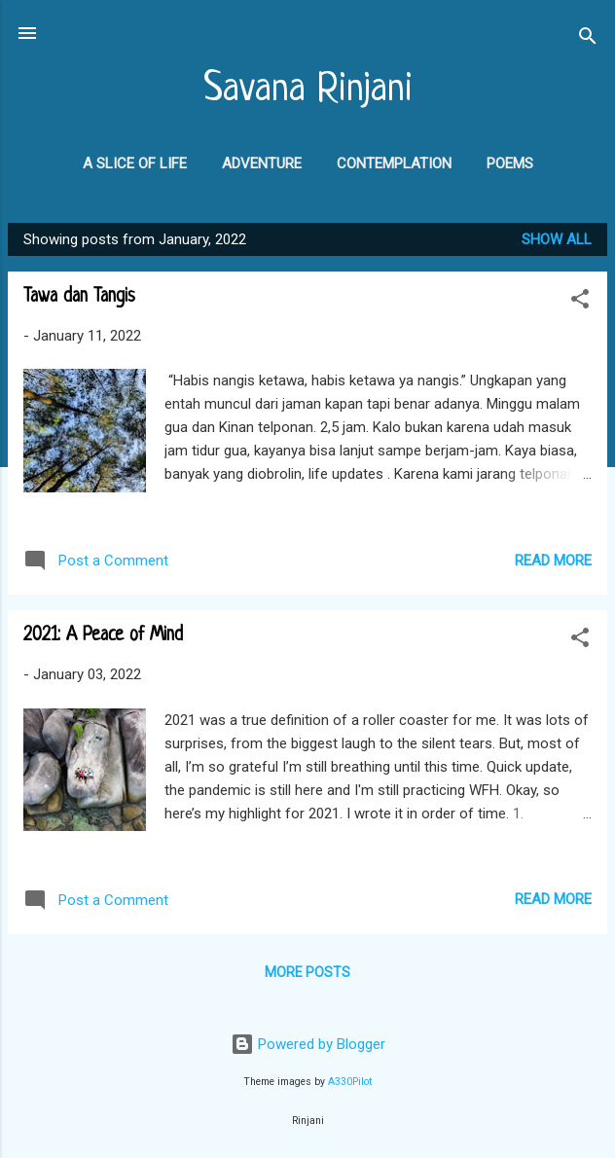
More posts (307, 972)
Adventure (262, 163)
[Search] (587, 39)
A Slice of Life (135, 163)
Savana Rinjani (308, 90)
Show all (557, 239)
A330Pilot (350, 1081)
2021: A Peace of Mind (103, 636)
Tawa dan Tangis (79, 297)
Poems (510, 163)
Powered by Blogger (308, 1044)
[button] (580, 302)
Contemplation (394, 163)
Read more (553, 560)
